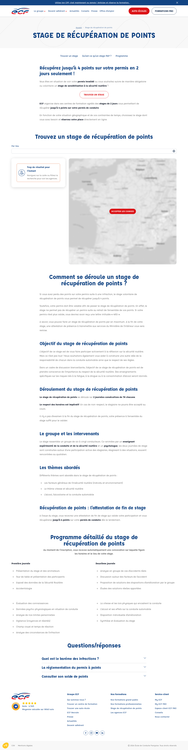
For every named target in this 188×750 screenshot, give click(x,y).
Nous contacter (162, 716)
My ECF (158, 699)
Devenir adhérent (75, 725)
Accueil (79, 27)
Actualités (72, 721)
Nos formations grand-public (124, 699)
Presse (70, 716)
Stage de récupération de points (126, 708)
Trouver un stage (69, 55)
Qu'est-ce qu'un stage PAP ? (96, 55)
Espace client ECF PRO (165, 708)
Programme (122, 55)
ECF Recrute (73, 712)
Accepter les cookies (122, 211)
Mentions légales (25, 745)
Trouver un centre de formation (82, 704)
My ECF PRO (161, 704)
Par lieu (15, 146)
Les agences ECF (118, 712)
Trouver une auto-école (78, 708)
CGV (13, 745)
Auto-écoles (139, 11)
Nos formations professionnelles (126, 704)
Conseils (159, 712)
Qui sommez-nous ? (76, 699)
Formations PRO (164, 11)
